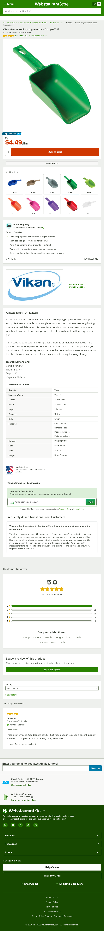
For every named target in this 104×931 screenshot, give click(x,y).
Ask (91, 502)
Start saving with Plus (21, 785)
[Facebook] (20, 825)
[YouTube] (13, 825)
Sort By (8, 684)
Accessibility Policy (52, 912)
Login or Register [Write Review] (52, 669)
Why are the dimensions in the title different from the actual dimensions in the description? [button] (49, 528)
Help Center (52, 867)
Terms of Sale (52, 898)
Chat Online (29, 883)
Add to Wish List (52, 163)
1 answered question (38, 36)
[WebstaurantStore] (39, 810)
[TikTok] (28, 825)
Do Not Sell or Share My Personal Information (52, 916)
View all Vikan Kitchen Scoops (76, 285)
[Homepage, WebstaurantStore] (52, 4)
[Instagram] (5, 825)
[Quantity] (8, 152)
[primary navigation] (9, 4)
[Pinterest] (35, 825)
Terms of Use (64, 509)
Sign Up (95, 768)
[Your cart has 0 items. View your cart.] (96, 4)
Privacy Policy (78, 509)
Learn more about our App (23, 800)
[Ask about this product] (52, 502)
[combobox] (52, 11)
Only (7, 138)
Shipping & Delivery (69, 883)
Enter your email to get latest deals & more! (30, 763)
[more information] (43, 227)
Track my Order (52, 875)
